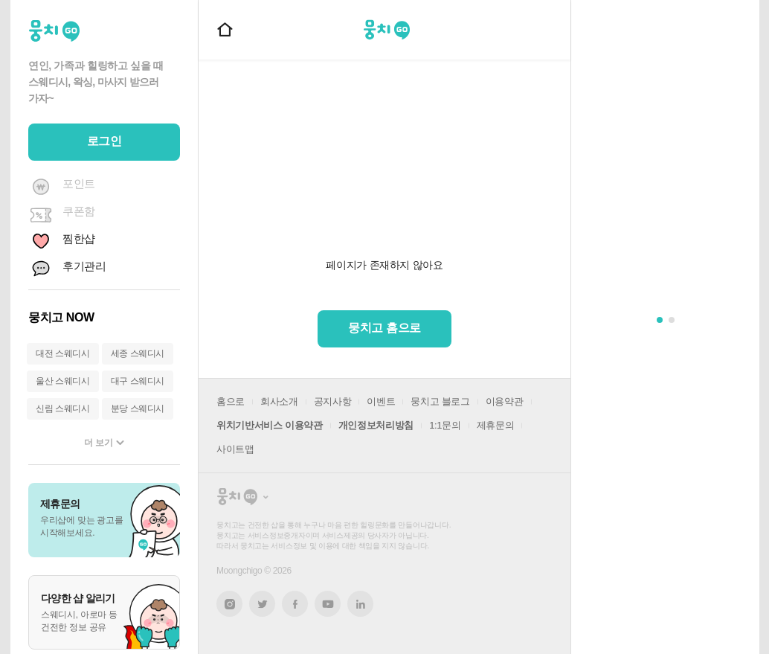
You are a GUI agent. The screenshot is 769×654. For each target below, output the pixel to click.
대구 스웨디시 (138, 381)
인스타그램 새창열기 (229, 603)
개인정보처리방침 (376, 425)
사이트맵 (235, 449)
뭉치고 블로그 (440, 401)
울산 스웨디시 (63, 381)
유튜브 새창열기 (327, 604)
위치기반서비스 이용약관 (269, 425)
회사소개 (279, 401)
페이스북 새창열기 (294, 604)
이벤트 (381, 401)
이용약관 (505, 401)
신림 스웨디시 (63, 408)
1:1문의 (444, 425)
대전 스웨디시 (63, 353)
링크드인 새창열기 (360, 604)
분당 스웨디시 (138, 408)
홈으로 (230, 401)
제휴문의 (496, 425)
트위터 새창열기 (262, 604)
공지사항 (333, 401)
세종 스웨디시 (138, 353)
